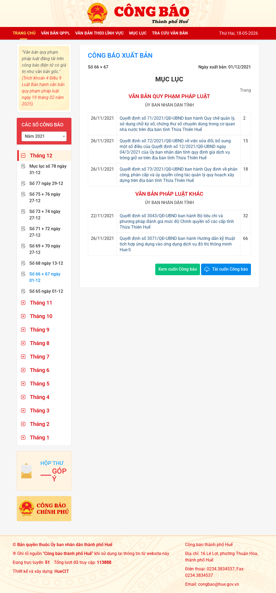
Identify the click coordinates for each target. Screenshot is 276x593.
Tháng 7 (39, 356)
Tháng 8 (39, 343)
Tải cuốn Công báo (230, 269)
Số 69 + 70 (44, 249)
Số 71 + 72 (44, 232)
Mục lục (138, 33)
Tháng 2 (39, 424)
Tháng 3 (39, 410)
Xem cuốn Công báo (177, 269)
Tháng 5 (39, 383)
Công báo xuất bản (120, 55)
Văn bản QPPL (55, 33)
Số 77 (46, 183)
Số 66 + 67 (44, 277)
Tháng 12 (41, 155)
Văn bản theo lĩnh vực (99, 33)
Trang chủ (24, 33)
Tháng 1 (39, 437)
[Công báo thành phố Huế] (138, 13)
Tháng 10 (41, 316)
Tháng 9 (39, 329)
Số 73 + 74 (44, 214)
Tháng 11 (41, 302)
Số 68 (46, 263)
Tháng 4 (39, 397)
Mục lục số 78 (48, 169)
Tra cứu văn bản (170, 33)
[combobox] (44, 136)
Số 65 (46, 291)
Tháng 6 (39, 370)
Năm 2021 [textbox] (35, 136)
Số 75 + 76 (44, 197)
